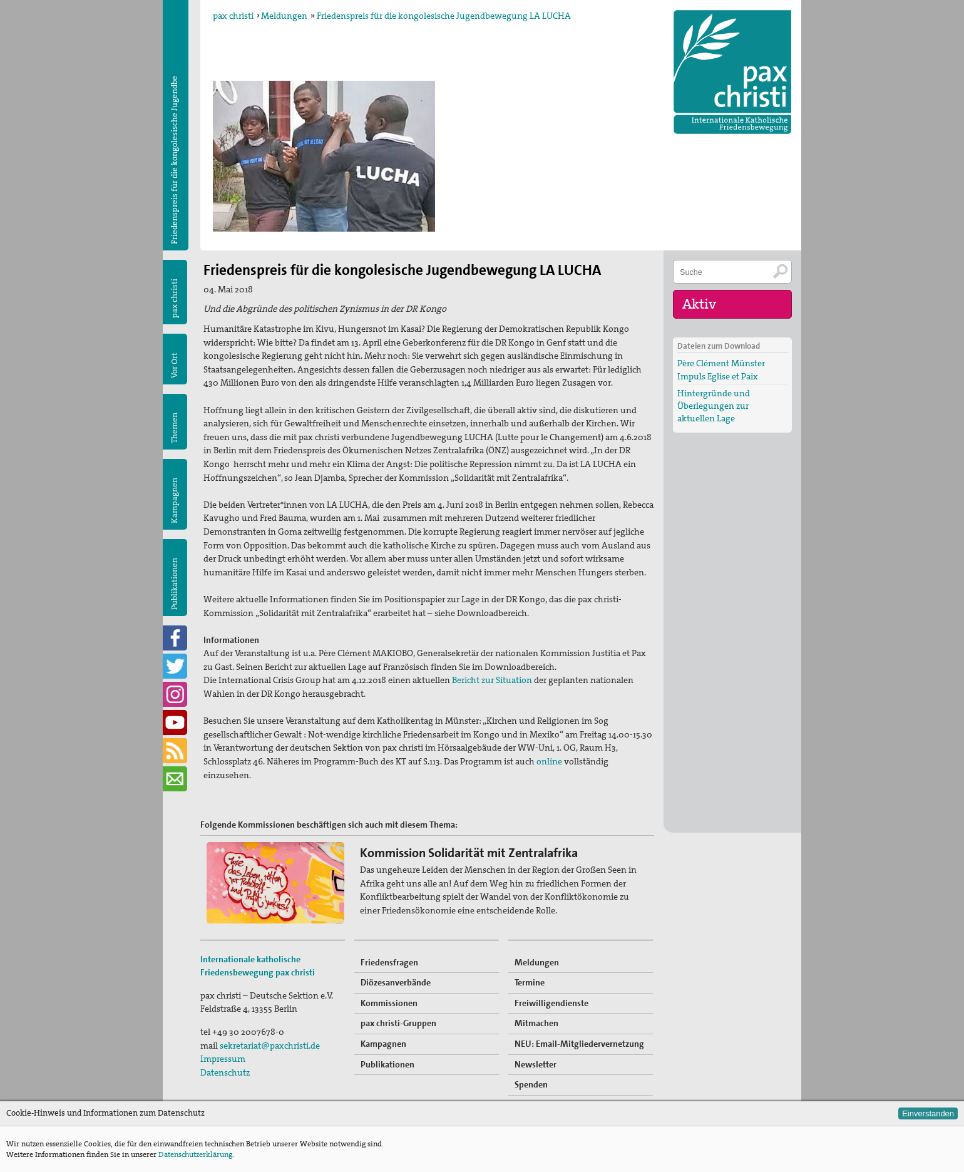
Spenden (531, 1084)
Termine (530, 982)
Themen (174, 428)
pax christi (233, 15)
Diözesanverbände (396, 982)
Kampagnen (174, 500)
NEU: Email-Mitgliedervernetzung (579, 1043)
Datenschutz (225, 1072)
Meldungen (284, 15)
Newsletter (535, 1064)
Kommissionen (389, 1003)
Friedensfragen (389, 962)
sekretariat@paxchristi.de (270, 1045)
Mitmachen (536, 1023)
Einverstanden (928, 1113)
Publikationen (174, 584)
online (549, 761)
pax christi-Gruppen (398, 1023)
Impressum (222, 1058)
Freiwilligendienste (551, 1003)
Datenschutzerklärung (195, 1154)
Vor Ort (174, 365)
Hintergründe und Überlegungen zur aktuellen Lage (713, 406)
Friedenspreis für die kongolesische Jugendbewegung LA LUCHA (444, 15)
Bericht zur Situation (492, 680)
